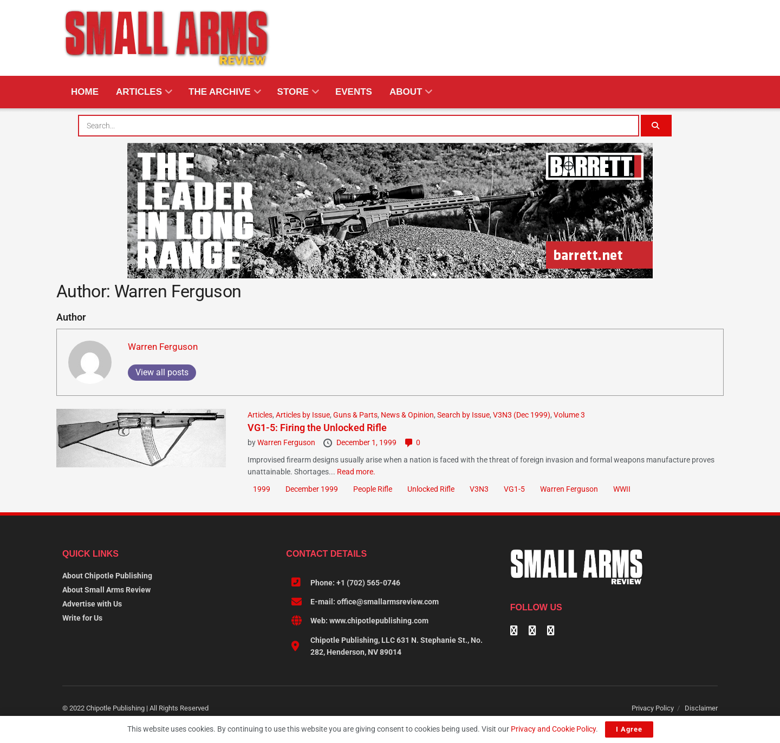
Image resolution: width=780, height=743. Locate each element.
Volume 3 (569, 414)
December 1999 (311, 489)
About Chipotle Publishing (107, 575)
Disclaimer (701, 708)
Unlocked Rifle (430, 489)
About (405, 92)
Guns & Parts (355, 414)
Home (85, 92)
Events (353, 92)
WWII (621, 489)
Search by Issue (463, 414)
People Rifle (372, 489)
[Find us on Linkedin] (532, 631)
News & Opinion (407, 414)
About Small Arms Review (106, 589)
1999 (261, 489)
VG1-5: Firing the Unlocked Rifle (317, 427)
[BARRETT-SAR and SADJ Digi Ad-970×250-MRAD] (390, 210)
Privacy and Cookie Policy (553, 729)
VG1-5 (514, 489)
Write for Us (82, 618)
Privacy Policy (653, 708)
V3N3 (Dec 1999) (521, 414)
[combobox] (359, 125)
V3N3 (479, 489)
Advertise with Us (92, 603)
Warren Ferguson (163, 346)
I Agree (629, 729)
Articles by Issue (303, 414)
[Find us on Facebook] (514, 631)
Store (293, 92)
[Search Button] (656, 125)
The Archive (219, 92)
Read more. (356, 471)
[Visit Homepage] (166, 38)
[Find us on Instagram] (551, 631)
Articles (139, 92)
